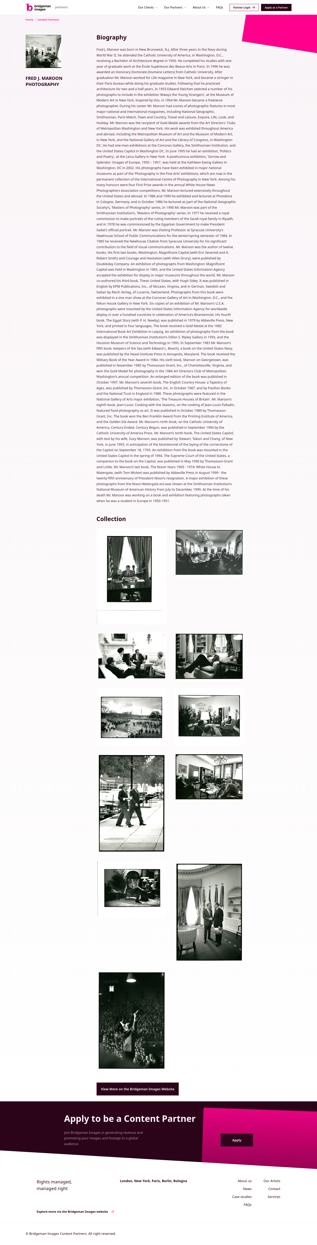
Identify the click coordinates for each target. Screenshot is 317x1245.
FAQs (219, 7)
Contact (274, 1189)
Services (274, 1196)
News (247, 1189)
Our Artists (271, 1181)
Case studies (242, 1196)
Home (29, 19)
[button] (148, 7)
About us (245, 1181)
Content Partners (48, 19)
